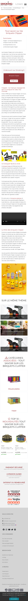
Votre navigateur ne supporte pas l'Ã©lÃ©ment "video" (14, 218)
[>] (26, 441)
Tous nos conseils (8, 7)
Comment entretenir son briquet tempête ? (13, 349)
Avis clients (5, 562)
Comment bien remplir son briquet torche (13, 317)
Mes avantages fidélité (7, 543)
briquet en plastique (16, 198)
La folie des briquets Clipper (10, 47)
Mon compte (5, 541)
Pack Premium (6, 576)
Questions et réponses (7, 555)
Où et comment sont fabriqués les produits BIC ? (13, 332)
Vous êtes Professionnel (8, 578)
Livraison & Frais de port (8, 545)
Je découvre (14, 80)
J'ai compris (14, 599)
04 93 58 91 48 (6, 518)
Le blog (4, 557)
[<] (1, 441)
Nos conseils (5, 559)
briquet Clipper (7, 166)
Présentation (5, 571)
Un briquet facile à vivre (9, 44)
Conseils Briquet (17, 7)
